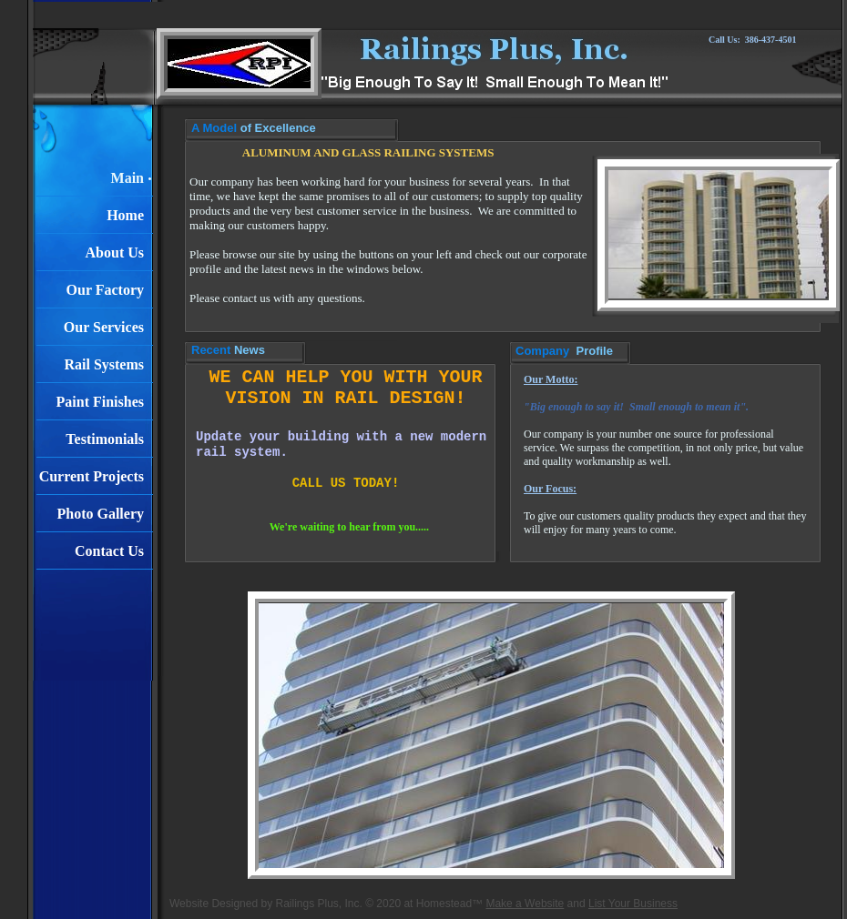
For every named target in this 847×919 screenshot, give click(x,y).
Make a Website (524, 903)
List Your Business (633, 903)
